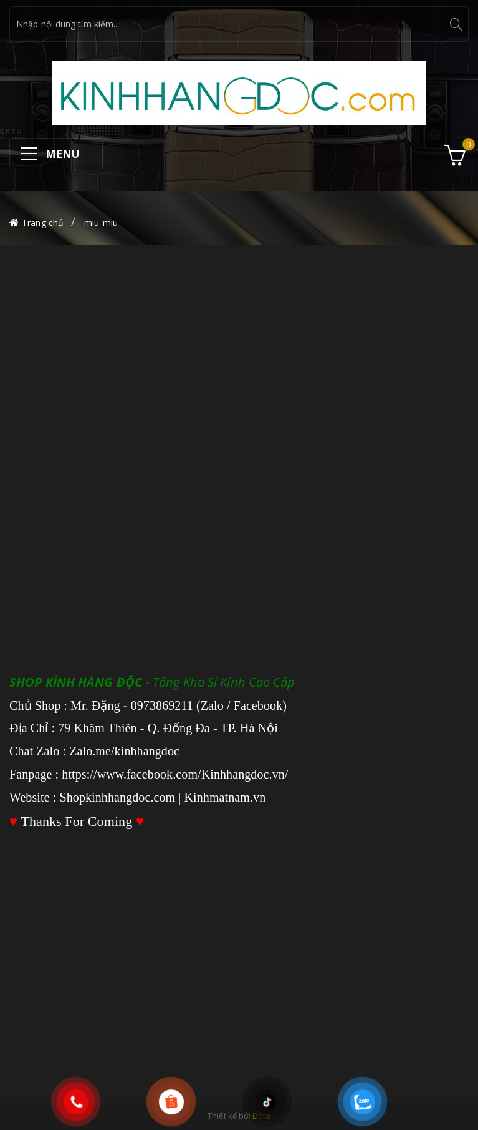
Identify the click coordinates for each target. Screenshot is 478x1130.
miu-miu (101, 222)
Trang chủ (43, 222)
